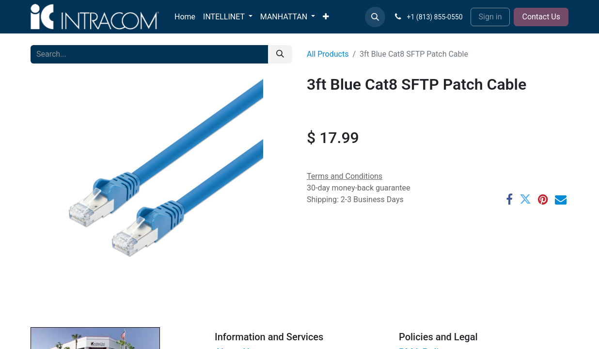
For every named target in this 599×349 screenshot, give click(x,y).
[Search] (280, 54)
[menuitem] (185, 17)
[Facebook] (509, 199)
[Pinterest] (543, 199)
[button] (375, 17)
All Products (327, 54)
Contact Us (541, 16)
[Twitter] (525, 199)
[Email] (561, 199)
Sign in (490, 16)
